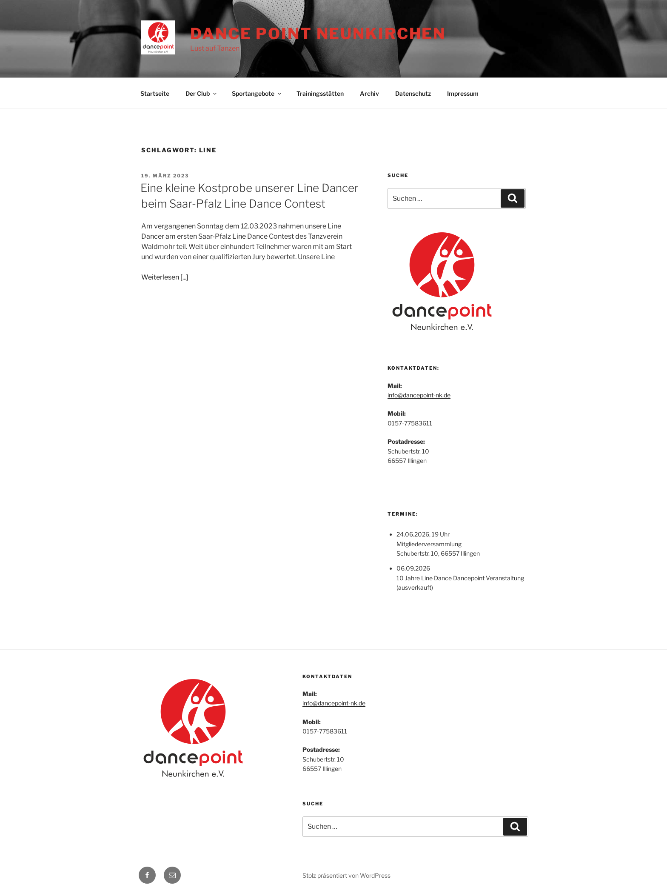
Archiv (369, 93)
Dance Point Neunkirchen (318, 33)
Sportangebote (257, 93)
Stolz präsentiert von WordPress (346, 875)
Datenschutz (413, 93)
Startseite (154, 93)
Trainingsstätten (320, 93)
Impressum (463, 93)
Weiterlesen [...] (164, 277)
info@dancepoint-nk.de (419, 395)
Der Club (201, 93)
